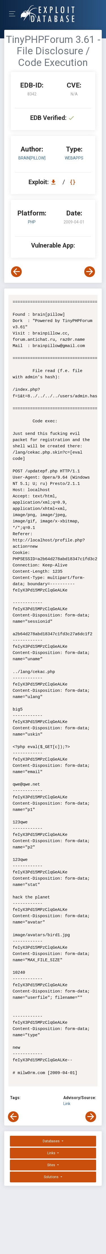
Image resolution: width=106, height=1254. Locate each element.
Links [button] (51, 1153)
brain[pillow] (32, 158)
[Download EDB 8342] (55, 182)
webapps (74, 158)
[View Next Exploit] (89, 271)
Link (66, 1103)
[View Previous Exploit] (16, 271)
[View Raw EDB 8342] (73, 182)
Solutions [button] (51, 1177)
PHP (32, 222)
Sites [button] (51, 1165)
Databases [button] (51, 1141)
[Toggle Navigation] (14, 14)
